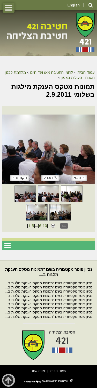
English (73, 5)
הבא (78, 177)
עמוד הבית (86, 72)
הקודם (20, 177)
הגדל (50, 177)
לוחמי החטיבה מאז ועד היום (51, 72)
